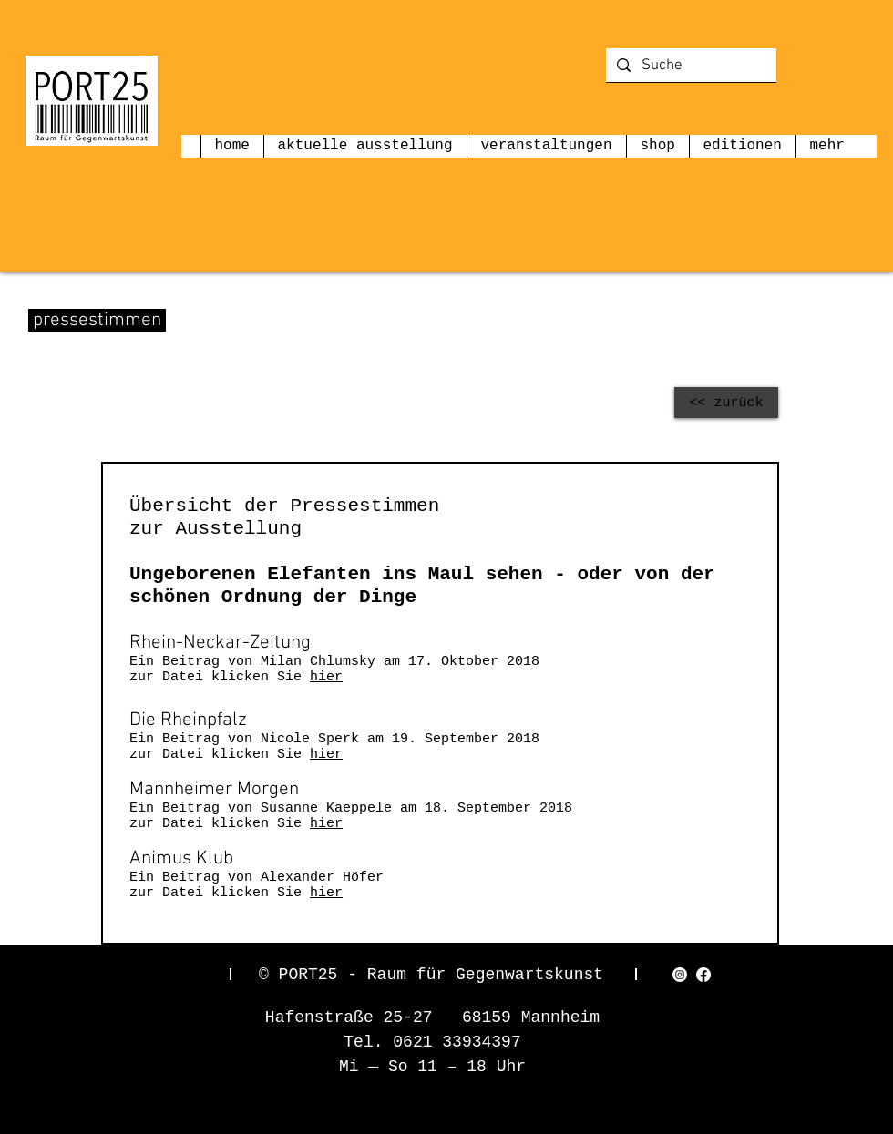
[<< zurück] (726, 402)
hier (326, 677)
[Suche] (690, 66)
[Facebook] (703, 974)
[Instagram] (679, 974)
